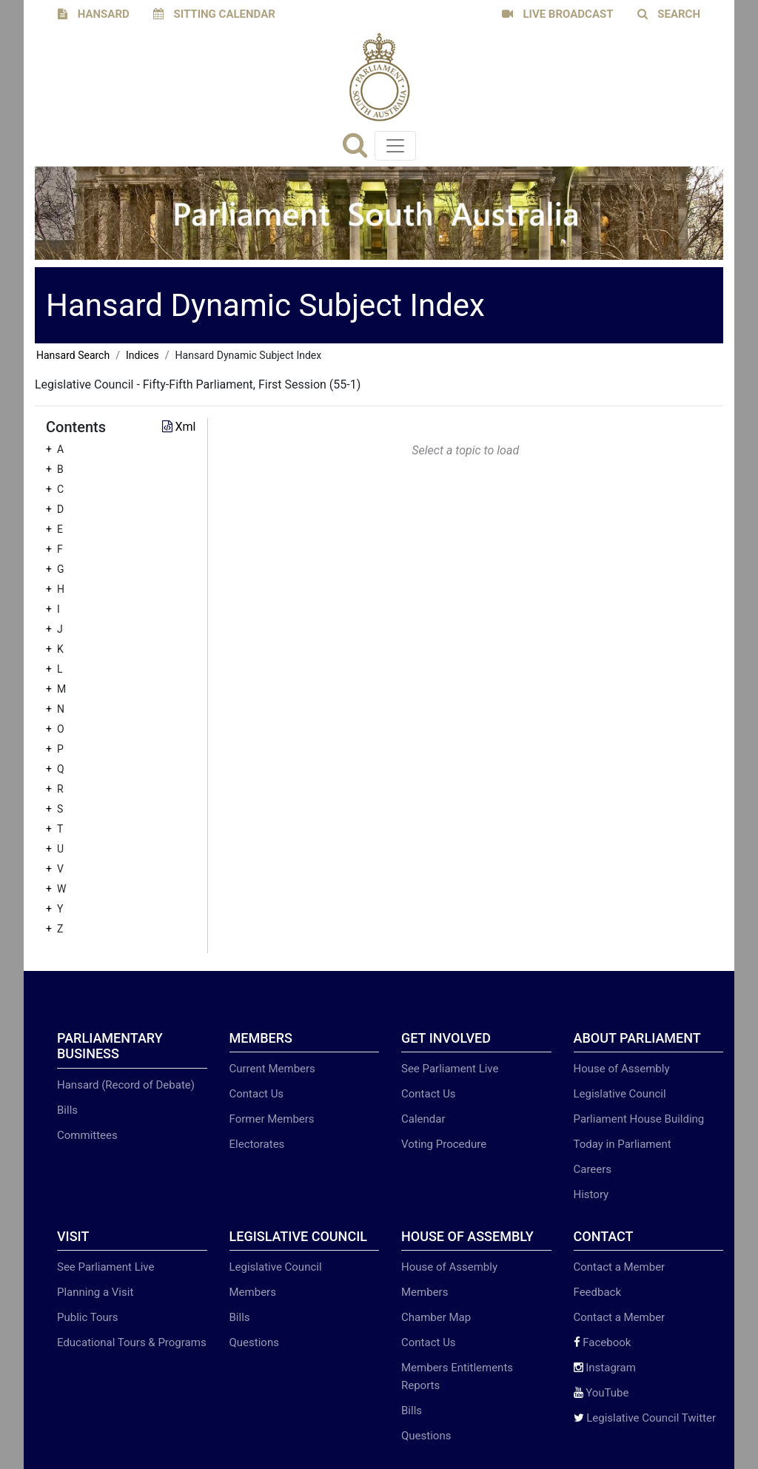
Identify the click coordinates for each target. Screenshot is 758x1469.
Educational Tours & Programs (132, 1342)
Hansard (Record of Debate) (126, 1085)
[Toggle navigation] (395, 146)
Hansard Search (73, 355)
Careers (593, 1169)
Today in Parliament (622, 1144)
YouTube (601, 1392)
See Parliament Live (449, 1068)
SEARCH (669, 14)
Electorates (257, 1144)
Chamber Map (436, 1317)
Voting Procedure (443, 1144)
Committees (87, 1135)
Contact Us (256, 1093)
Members (252, 1292)
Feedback (598, 1292)
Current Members (272, 1068)
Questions (254, 1342)
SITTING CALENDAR (214, 14)
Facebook (602, 1342)
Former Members (272, 1119)
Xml (179, 427)
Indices (142, 355)
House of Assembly (622, 1068)
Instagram (605, 1367)
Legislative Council (620, 1093)
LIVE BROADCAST (558, 14)
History (591, 1194)
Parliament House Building (639, 1119)
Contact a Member (619, 1267)
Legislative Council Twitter (645, 1418)
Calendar (423, 1119)
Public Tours (87, 1317)
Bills (67, 1110)
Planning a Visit (95, 1292)
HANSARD (94, 14)
